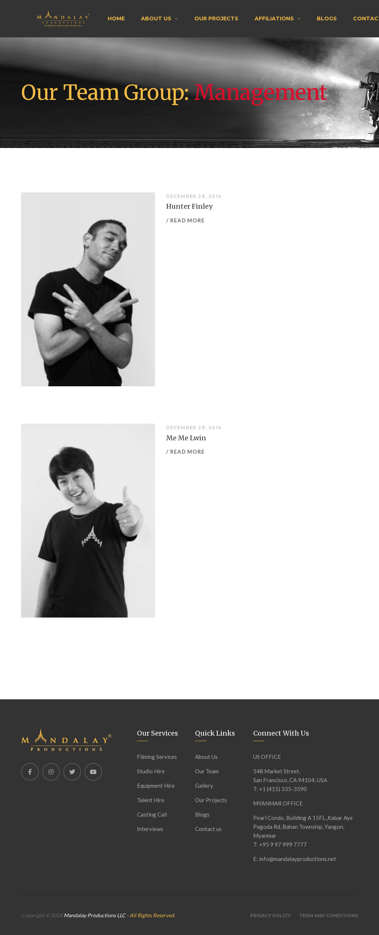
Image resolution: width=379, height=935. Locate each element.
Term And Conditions (328, 915)
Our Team (207, 771)
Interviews (150, 828)
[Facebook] (30, 772)
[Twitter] (72, 772)
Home (116, 18)
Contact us (208, 828)
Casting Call (152, 814)
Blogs (327, 18)
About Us (156, 18)
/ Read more (185, 220)
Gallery (204, 785)
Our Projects (216, 18)
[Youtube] (93, 772)
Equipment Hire (156, 785)
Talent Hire (150, 800)
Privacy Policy (270, 915)
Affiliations (274, 18)
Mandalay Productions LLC (95, 915)
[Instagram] (51, 772)
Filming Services (157, 756)
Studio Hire (151, 771)
